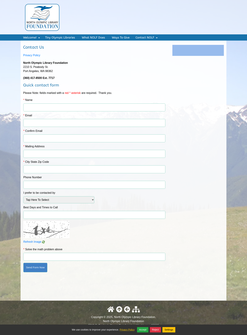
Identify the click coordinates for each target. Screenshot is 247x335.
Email (27, 115)
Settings (168, 329)
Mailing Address (34, 146)
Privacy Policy (31, 55)
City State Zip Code (36, 161)
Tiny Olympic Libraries (60, 37)
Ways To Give (121, 37)
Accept (142, 329)
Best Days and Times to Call (40, 207)
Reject (155, 329)
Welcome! (32, 38)
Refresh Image (34, 241)
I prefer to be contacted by (39, 192)
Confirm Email (32, 130)
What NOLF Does (93, 37)
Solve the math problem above (42, 249)
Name (27, 99)
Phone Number (32, 177)
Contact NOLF (147, 38)
